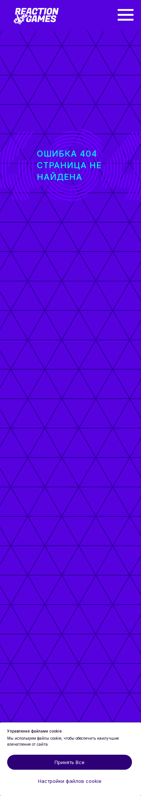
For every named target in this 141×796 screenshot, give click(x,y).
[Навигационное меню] (125, 15)
